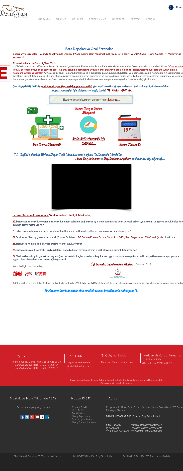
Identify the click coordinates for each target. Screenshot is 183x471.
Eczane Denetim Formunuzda (30, 215)
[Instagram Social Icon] (42, 417)
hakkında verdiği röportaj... (148, 159)
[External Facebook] (91, 186)
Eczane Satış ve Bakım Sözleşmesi (88, 110)
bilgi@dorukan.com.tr (79, 362)
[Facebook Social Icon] (22, 417)
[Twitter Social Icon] (27, 417)
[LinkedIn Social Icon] (47, 417)
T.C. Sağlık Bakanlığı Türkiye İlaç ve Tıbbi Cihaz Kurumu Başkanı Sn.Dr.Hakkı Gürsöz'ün (68, 155)
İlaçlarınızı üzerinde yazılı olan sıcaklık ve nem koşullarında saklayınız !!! (91, 291)
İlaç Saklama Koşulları (117, 159)
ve (101, 159)
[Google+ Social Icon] (32, 417)
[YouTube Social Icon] (37, 417)
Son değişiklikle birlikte (27, 86)
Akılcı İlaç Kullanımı (59, 159)
